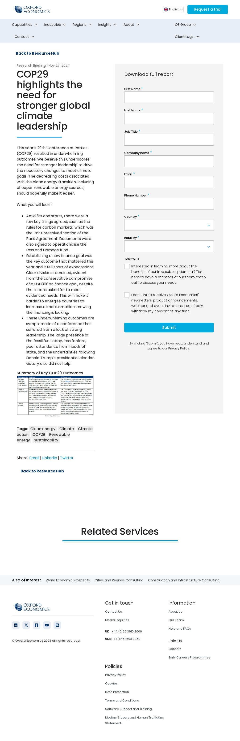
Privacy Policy (115, 675)
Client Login (188, 36)
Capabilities (25, 24)
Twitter (67, 458)
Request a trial (207, 9)
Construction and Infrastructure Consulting (183, 580)
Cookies (111, 683)
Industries (55, 24)
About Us (175, 612)
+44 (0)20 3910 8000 (127, 631)
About (132, 24)
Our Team (176, 620)
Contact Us (113, 612)
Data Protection (117, 692)
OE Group (186, 24)
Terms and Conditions (122, 700)
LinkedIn (49, 458)
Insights (108, 24)
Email (34, 458)
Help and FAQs (180, 629)
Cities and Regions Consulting (119, 580)
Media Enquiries (117, 620)
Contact (25, 36)
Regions (83, 24)
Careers (175, 649)
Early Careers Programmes (189, 657)
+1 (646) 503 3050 (127, 639)
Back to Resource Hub (37, 53)
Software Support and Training (128, 709)
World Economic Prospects (68, 580)
